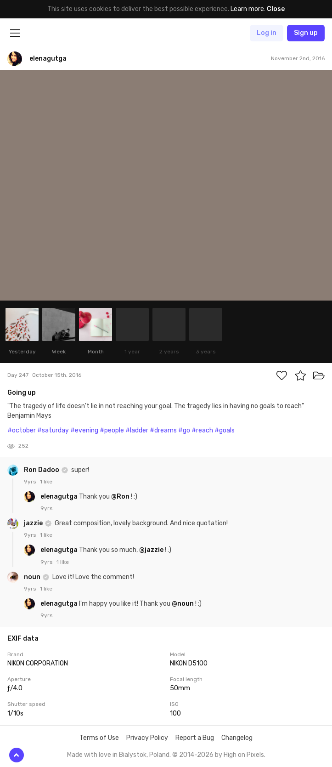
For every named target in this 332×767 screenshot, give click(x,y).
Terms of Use (99, 738)
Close (276, 9)
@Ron (120, 496)
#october (21, 430)
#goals (224, 430)
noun (33, 577)
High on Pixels (244, 755)
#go (184, 430)
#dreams (163, 430)
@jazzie (151, 550)
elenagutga (59, 496)
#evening (84, 430)
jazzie (34, 523)
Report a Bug (194, 738)
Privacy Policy (147, 738)
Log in (266, 33)
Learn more (247, 9)
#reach (202, 430)
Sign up (306, 33)
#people (112, 430)
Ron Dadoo (42, 470)
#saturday (53, 430)
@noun (183, 604)
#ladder (136, 430)
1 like (46, 481)
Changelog (237, 738)
